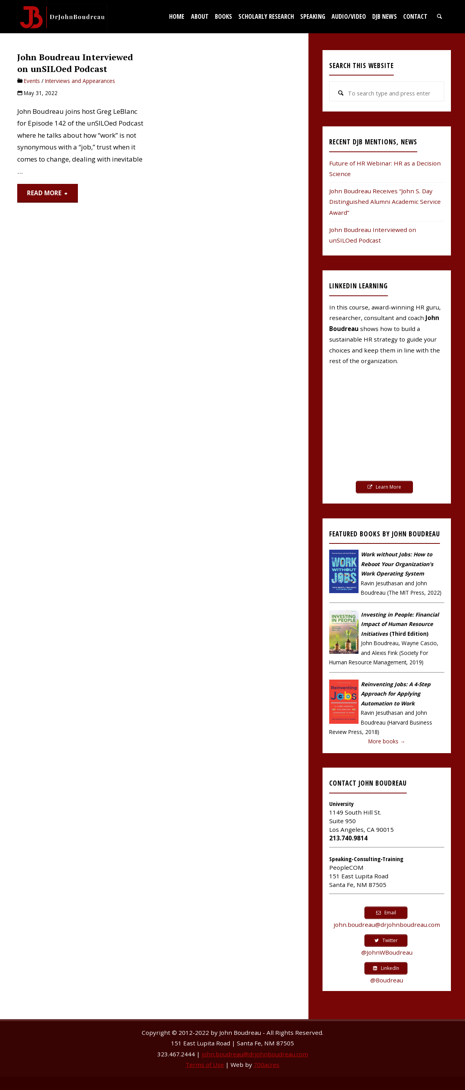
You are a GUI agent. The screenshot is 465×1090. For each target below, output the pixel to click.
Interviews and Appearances (80, 81)
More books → (387, 741)
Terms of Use (205, 1064)
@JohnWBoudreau (387, 952)
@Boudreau (386, 980)
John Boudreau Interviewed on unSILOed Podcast (75, 62)
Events (32, 81)
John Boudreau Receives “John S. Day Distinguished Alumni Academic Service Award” (385, 201)
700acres (266, 1064)
